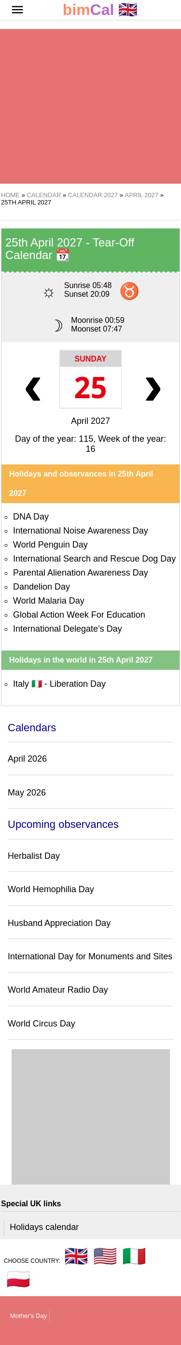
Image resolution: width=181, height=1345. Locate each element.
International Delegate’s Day (67, 629)
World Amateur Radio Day (58, 990)
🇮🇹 (134, 1256)
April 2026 (27, 759)
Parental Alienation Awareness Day (80, 573)
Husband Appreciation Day (59, 923)
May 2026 (27, 792)
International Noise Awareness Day (80, 530)
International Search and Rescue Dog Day (94, 559)
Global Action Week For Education (79, 615)
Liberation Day (78, 684)
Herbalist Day (34, 856)
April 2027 (90, 421)
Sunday (90, 359)
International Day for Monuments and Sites (90, 956)
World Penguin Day (50, 545)
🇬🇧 (100, 10)
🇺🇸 (105, 1256)
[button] (17, 9)
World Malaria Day (48, 601)
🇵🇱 (18, 1278)
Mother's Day (28, 1315)
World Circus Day (41, 1023)
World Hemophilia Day (51, 889)
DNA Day (31, 516)
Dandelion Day (41, 587)
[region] (90, 106)
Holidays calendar (44, 1227)
